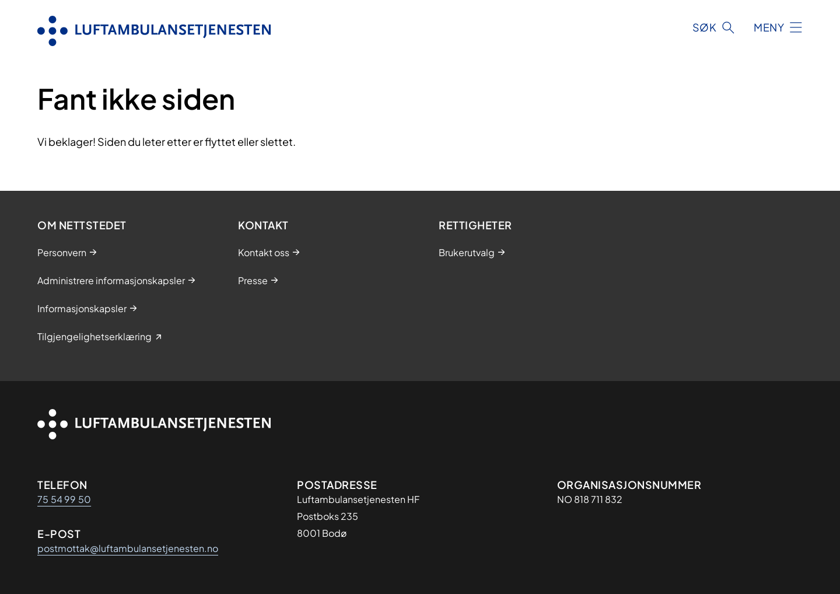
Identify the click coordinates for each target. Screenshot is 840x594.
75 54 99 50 (64, 499)
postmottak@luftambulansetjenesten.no (127, 548)
